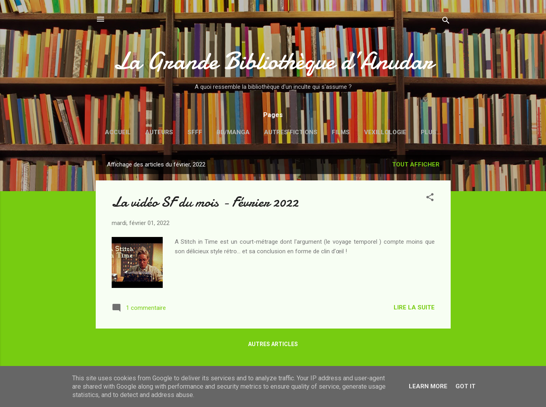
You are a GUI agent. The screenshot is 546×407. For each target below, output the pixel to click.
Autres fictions (290, 132)
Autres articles (273, 344)
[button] (430, 198)
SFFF (194, 132)
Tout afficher (416, 164)
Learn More (428, 386)
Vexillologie (385, 132)
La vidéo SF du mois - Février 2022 (205, 202)
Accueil (118, 132)
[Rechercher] (446, 22)
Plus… (431, 132)
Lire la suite (414, 307)
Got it (465, 386)
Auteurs (159, 132)
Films (341, 132)
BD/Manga (233, 132)
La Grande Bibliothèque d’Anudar (273, 61)
